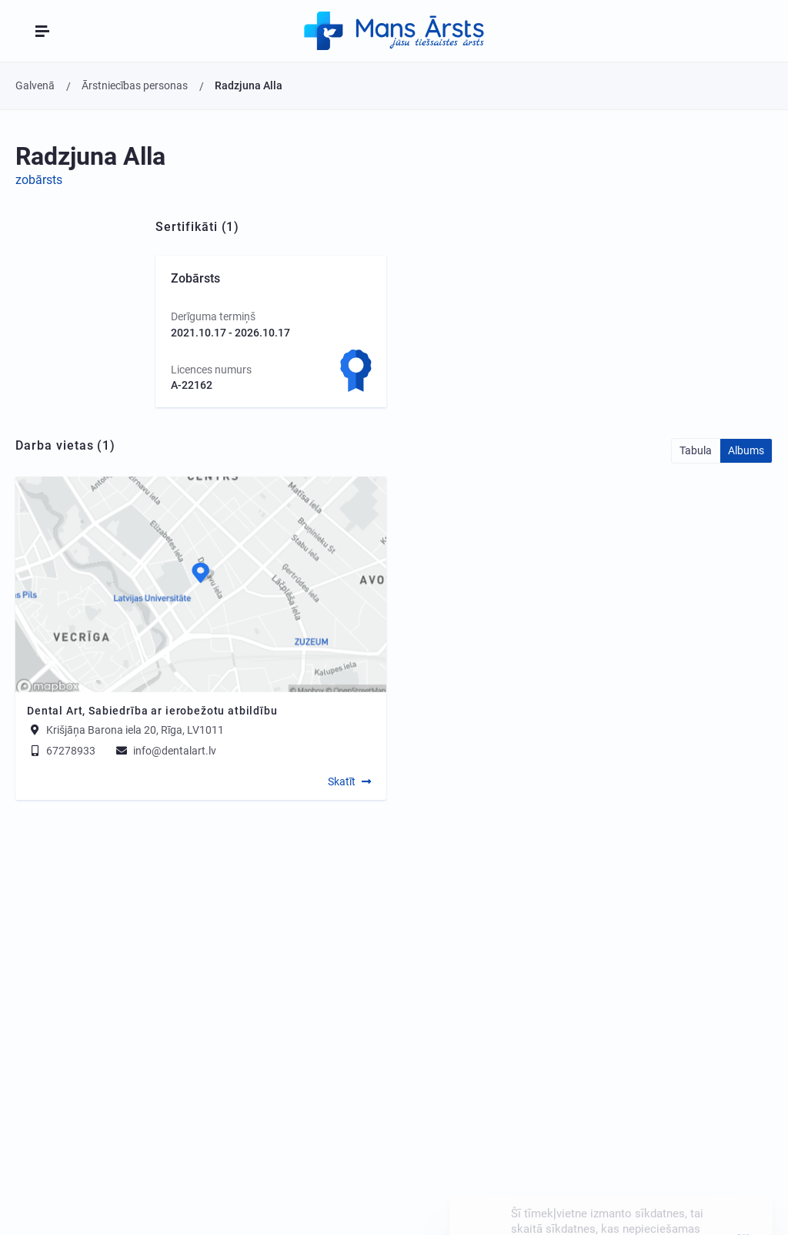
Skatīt (342, 781)
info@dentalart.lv (165, 751)
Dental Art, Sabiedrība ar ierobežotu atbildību (152, 711)
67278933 (61, 751)
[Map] (200, 584)
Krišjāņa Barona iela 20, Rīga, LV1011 (135, 730)
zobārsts (38, 179)
